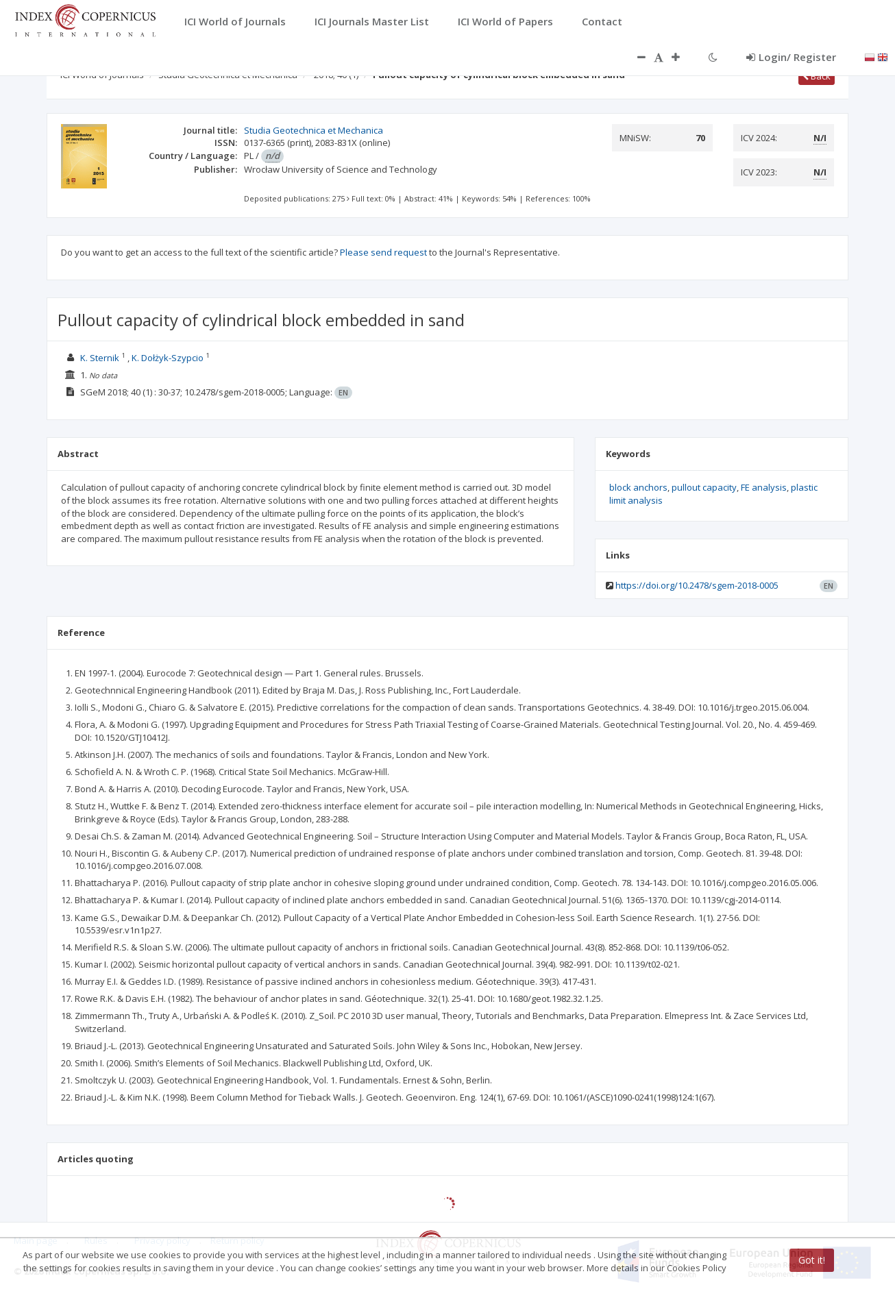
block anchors (638, 487)
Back (816, 76)
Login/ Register (791, 57)
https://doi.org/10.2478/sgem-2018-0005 (696, 585)
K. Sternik (99, 358)
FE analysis (764, 487)
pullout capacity (704, 487)
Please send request (383, 252)
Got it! (811, 1259)
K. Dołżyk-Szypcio (168, 358)
